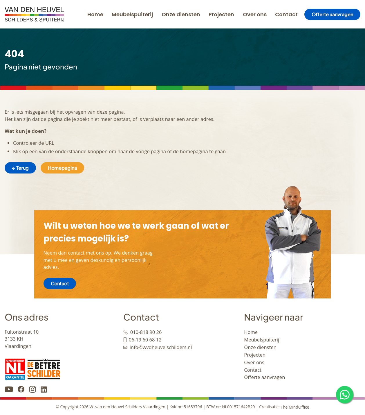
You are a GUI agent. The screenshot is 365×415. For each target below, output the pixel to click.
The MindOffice (295, 407)
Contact (286, 14)
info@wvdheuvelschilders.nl (161, 347)
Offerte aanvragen (332, 14)
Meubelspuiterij (132, 14)
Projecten (221, 14)
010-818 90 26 (146, 332)
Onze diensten (181, 14)
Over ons (255, 14)
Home (95, 14)
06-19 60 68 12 (145, 339)
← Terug (20, 168)
